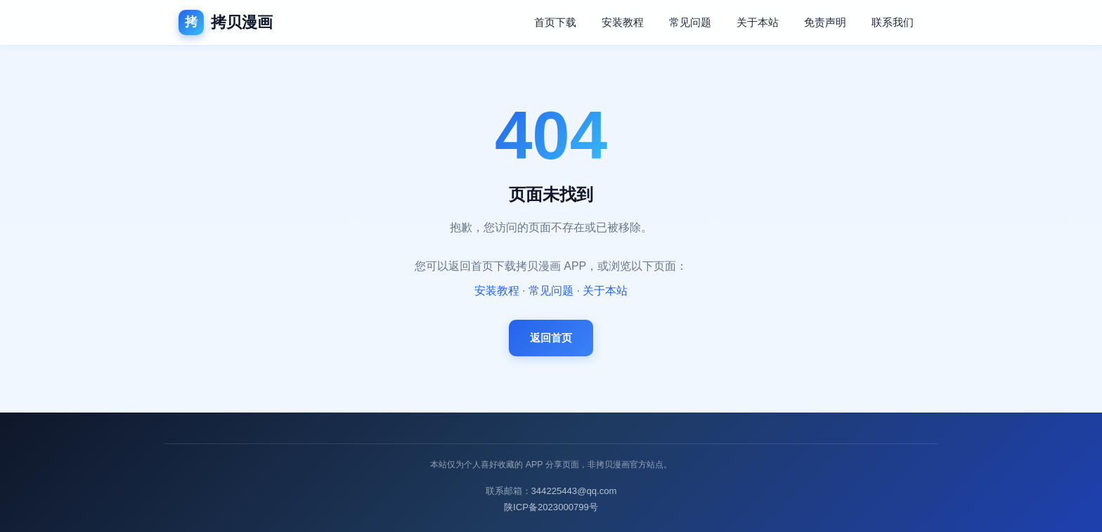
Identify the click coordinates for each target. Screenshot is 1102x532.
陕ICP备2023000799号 (551, 507)
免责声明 (825, 22)
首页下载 (555, 22)
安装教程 (623, 22)
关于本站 (758, 22)
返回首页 (551, 338)
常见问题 (690, 22)
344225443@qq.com (574, 491)
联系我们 (892, 22)
